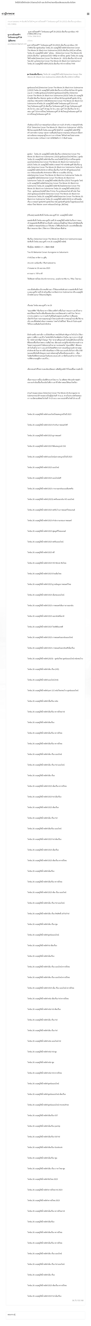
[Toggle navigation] (88, 14)
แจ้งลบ (30, 40)
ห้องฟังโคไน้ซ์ (27, 21)
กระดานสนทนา (14, 21)
